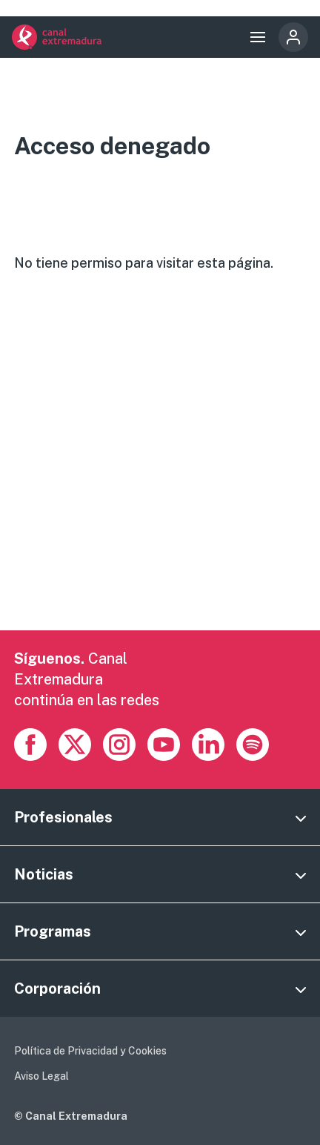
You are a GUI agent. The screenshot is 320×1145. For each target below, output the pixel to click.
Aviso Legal (41, 1076)
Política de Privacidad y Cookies (90, 1051)
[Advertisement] (160, 470)
